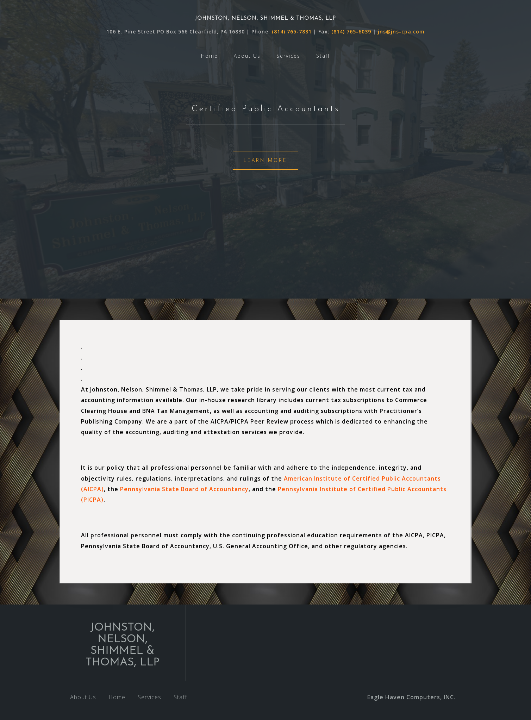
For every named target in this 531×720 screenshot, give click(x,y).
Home (209, 55)
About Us (247, 55)
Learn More (265, 160)
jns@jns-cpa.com (401, 31)
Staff (323, 55)
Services (288, 55)
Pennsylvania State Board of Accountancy (184, 489)
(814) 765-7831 (292, 31)
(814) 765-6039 (351, 31)
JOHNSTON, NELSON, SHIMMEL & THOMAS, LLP (265, 18)
